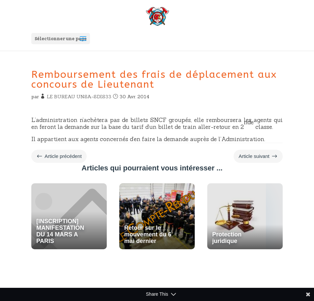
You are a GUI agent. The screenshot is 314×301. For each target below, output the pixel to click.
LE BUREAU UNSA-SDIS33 (79, 97)
